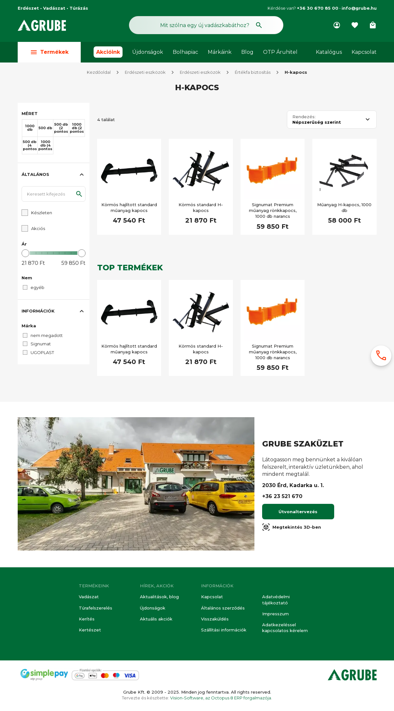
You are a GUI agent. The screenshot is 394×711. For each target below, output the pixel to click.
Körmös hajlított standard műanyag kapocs (129, 208)
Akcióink (108, 52)
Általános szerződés (223, 607)
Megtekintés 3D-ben (291, 528)
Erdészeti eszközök (145, 73)
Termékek (49, 52)
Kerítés (87, 618)
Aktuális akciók (156, 618)
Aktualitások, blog (159, 596)
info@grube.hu (359, 8)
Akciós (38, 229)
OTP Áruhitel (280, 52)
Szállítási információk (223, 629)
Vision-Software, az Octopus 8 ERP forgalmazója (220, 697)
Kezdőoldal (99, 73)
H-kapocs (296, 73)
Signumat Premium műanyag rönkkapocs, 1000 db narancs (273, 211)
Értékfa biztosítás (252, 73)
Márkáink (220, 52)
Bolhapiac (185, 52)
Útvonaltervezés (298, 512)
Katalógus (329, 52)
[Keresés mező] (206, 25)
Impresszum (275, 613)
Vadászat (89, 596)
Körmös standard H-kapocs (201, 208)
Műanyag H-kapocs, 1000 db (344, 208)
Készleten (41, 213)
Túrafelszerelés (95, 607)
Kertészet (90, 629)
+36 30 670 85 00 (317, 8)
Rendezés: (304, 118)
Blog (247, 52)
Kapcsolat (364, 52)
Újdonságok (147, 52)
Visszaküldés (215, 618)
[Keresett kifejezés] (54, 195)
